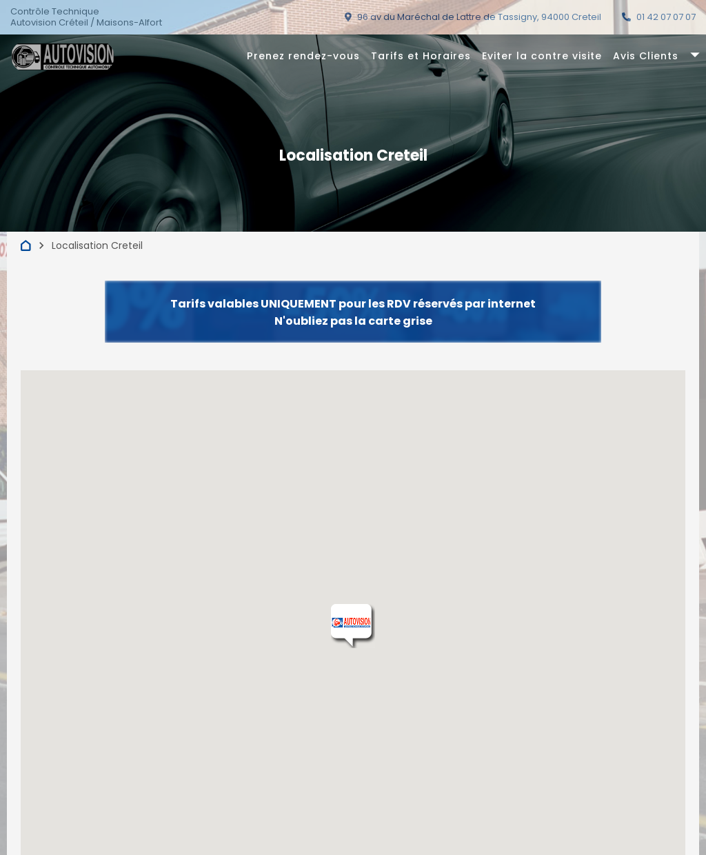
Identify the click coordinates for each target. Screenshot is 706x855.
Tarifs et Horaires (421, 56)
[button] (353, 626)
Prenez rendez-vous (303, 56)
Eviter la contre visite (542, 56)
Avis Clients (645, 56)
